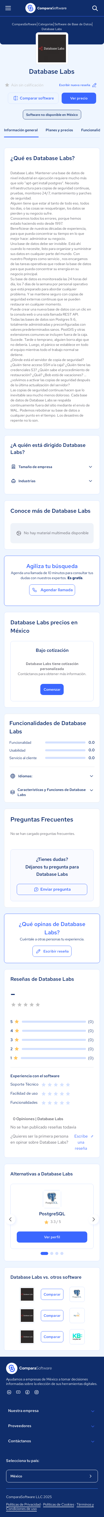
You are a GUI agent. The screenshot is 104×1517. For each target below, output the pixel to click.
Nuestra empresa (52, 1411)
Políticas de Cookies (58, 1504)
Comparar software (33, 98)
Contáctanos (52, 1441)
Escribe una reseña (84, 1142)
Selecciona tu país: (22, 1460)
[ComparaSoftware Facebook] (27, 1392)
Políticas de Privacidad (23, 1504)
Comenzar (52, 689)
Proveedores (52, 1426)
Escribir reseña (52, 951)
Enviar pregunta (52, 889)
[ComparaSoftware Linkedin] (9, 1392)
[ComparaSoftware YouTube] (18, 1392)
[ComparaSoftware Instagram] (36, 1392)
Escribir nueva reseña (78, 85)
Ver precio (79, 98)
